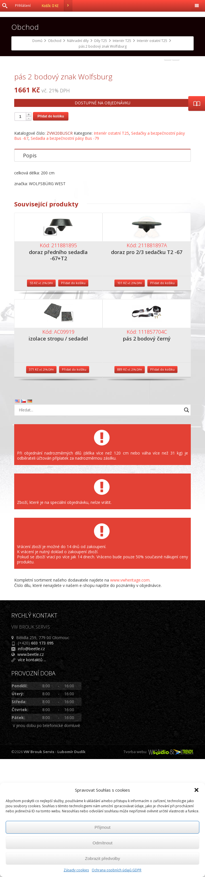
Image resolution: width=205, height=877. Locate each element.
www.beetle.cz (30, 772)
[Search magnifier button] (187, 528)
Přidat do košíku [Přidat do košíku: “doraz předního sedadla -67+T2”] (73, 400)
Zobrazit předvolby (102, 858)
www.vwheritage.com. (130, 697)
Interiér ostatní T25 (111, 251)
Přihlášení (23, 5)
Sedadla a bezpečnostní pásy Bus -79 (65, 256)
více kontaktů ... (32, 777)
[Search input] (99, 528)
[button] (196, 790)
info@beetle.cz (31, 766)
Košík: (57, 5)
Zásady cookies (76, 870)
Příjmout (102, 827)
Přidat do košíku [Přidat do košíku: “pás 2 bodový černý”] (162, 487)
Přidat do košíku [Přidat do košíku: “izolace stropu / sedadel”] (74, 487)
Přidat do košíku (50, 234)
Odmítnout (102, 842)
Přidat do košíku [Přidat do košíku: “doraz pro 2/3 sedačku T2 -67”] (162, 400)
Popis (30, 273)
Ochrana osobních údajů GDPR (116, 870)
